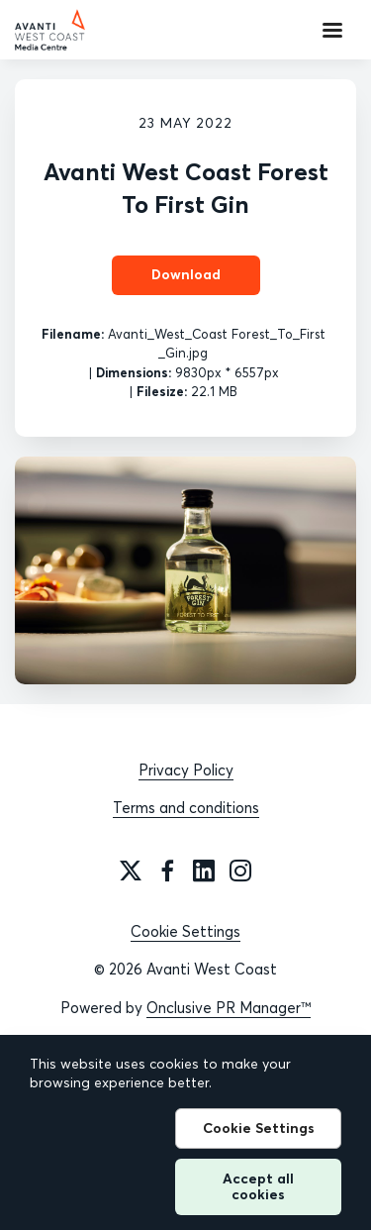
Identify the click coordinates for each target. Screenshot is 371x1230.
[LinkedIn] (204, 870)
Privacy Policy (186, 770)
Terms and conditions (186, 807)
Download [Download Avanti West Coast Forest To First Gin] (186, 274)
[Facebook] (167, 870)
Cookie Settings (185, 931)
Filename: (73, 334)
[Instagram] (240, 870)
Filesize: (162, 391)
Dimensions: (133, 372)
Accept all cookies (258, 1186)
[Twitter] (130, 870)
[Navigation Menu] (332, 30)
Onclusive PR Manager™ (228, 1007)
